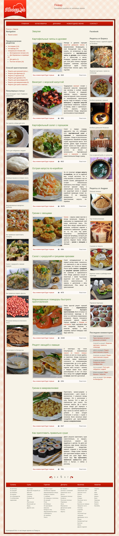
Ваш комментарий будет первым (43, 75)
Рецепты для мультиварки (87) (17, 80)
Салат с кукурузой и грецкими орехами (53, 256)
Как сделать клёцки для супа (15, 123)
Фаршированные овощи (51, 492)
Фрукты (63, 511)
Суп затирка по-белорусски (15, 350)
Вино (95, 498)
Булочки (80, 523)
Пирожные (64, 502)
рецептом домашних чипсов (75, 45)
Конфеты (63, 498)
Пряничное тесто (66, 492)
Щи (28, 500)
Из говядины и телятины (51, 498)
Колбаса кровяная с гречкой (99, 100)
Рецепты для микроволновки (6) (18, 82)
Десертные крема (66, 507)
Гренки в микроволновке (45, 388)
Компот (96, 504)
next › (71, 477)
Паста (45, 517)
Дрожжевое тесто (83, 517)
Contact (94, 24)
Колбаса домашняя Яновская (99, 128)
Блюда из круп (48, 488)
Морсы (96, 496)
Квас (95, 492)
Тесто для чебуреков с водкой (15, 150)
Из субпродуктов (15, 496)
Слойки (80, 502)
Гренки (66, 217)
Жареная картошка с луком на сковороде (102, 345)
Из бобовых (13, 492)
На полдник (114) (13, 46)
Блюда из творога (49, 494)
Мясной (29, 492)
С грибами (47, 496)
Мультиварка (41, 24)
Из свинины (47, 515)
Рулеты (63, 509)
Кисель (96, 502)
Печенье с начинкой (67, 490)
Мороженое (64, 505)
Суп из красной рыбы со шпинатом (101, 155)
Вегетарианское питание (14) (18, 53)
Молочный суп (31, 504)
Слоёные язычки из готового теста (17, 178)
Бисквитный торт (83, 521)
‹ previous (51, 477)
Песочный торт (82, 513)
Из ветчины (13, 488)
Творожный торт (82, 490)
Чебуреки (80, 515)
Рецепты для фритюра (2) (16, 73)
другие (111, 181)
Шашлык (46, 507)
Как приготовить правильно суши (50, 433)
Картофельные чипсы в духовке (49, 39)
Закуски (15, 29)
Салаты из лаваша (83, 488)
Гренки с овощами (42, 213)
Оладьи (80, 498)
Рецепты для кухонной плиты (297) (19, 71)
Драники (57, 24)
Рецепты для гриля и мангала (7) (18, 84)
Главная (25, 24)
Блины (79, 496)
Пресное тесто (82, 492)
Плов (45, 502)
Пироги (80, 511)
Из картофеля (48, 505)
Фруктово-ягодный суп (33, 490)
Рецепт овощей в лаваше (46, 345)
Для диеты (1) (13, 59)
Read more (82, 75)
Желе (62, 504)
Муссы (63, 494)
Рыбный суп (30, 498)
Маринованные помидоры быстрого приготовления (51, 300)
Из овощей (13, 490)
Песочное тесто (82, 500)
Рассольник (30, 502)
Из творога (64, 488)
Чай (95, 490)
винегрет (76, 86)
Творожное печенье (66, 496)
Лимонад (97, 500)
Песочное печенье (66, 500)
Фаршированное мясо (50, 511)
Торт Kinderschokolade (97, 219)
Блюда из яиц (48, 509)
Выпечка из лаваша (83, 504)
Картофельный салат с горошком (50, 125)
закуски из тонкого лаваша (75, 353)
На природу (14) (13, 48)
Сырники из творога (96, 246)
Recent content (12, 35)
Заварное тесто (82, 505)
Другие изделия (82, 527)
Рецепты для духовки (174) (16, 78)
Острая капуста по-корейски (47, 168)
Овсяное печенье (95, 191)
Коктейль (97, 505)
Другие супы (30, 507)
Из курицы (13, 494)
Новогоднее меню (75, 24)
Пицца (79, 519)
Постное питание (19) (16, 61)
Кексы (79, 525)
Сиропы (96, 488)
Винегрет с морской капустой (48, 82)
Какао (96, 494)
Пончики (80, 507)
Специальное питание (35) (16, 51)
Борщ (28, 505)
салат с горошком (71, 154)
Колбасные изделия (50, 490)
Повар (58, 5)
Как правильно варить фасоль (16, 293)
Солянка (29, 496)
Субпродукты (48, 513)
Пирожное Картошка (96, 303)
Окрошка (29, 494)
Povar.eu (9, 29)
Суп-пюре (30, 488)
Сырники (80, 509)
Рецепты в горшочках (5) (15, 75)
